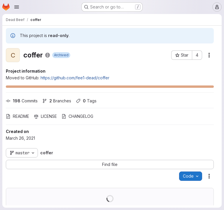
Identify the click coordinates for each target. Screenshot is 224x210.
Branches (56, 100)
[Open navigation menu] (16, 7)
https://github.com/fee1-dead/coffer (75, 77)
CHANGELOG (77, 116)
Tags (86, 100)
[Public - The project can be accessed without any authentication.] (47, 55)
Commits (22, 100)
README (17, 116)
